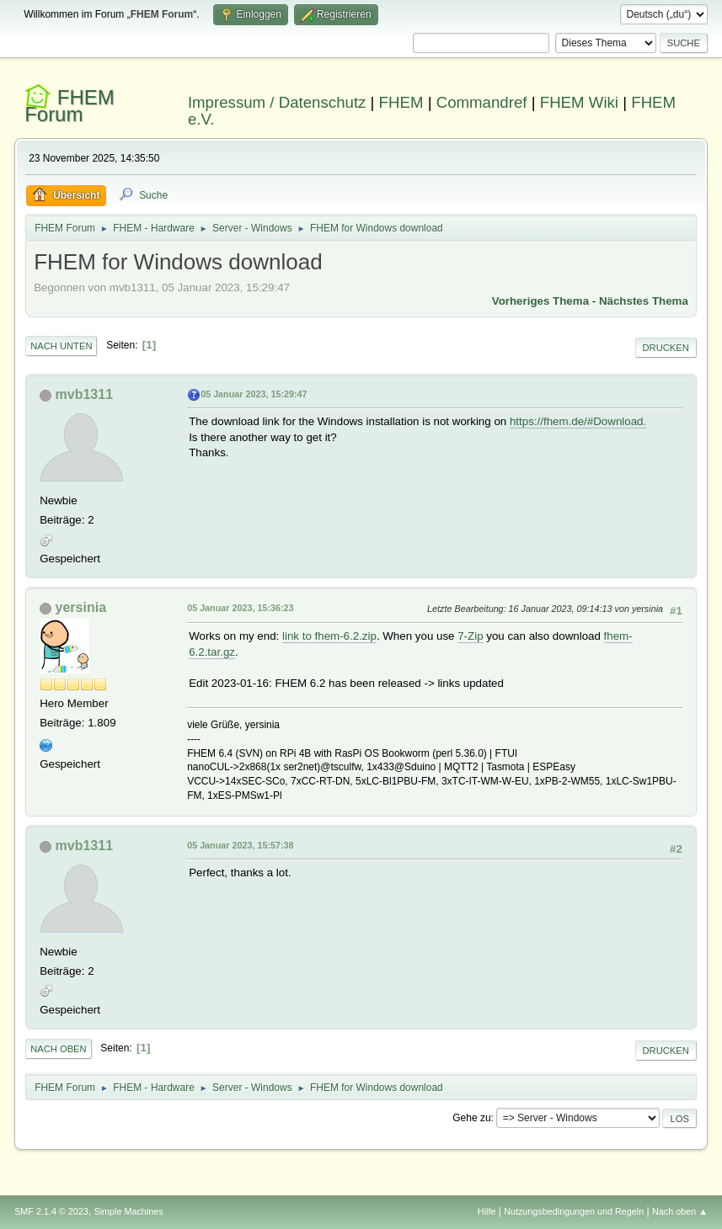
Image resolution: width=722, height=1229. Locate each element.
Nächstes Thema (643, 301)
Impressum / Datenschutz (277, 102)
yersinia (81, 607)
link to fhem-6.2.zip (329, 636)
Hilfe (487, 1211)
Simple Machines (128, 1211)
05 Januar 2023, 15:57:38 (240, 845)
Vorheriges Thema (540, 301)
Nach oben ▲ (680, 1211)
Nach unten (61, 346)
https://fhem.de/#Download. (578, 421)
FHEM (401, 102)
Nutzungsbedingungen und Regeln (574, 1211)
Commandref (481, 102)
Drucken (666, 348)
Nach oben (58, 1049)
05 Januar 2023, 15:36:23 (240, 608)
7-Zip (470, 636)
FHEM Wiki (579, 102)
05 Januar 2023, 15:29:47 (254, 394)
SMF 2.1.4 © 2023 (51, 1211)
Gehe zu (471, 1118)
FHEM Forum (69, 105)
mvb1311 (84, 394)
